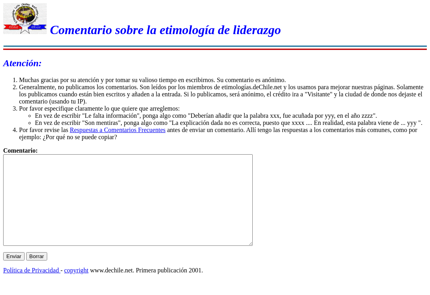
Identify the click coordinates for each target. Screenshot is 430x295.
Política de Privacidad (31, 288)
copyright (76, 288)
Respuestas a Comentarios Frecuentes (117, 129)
